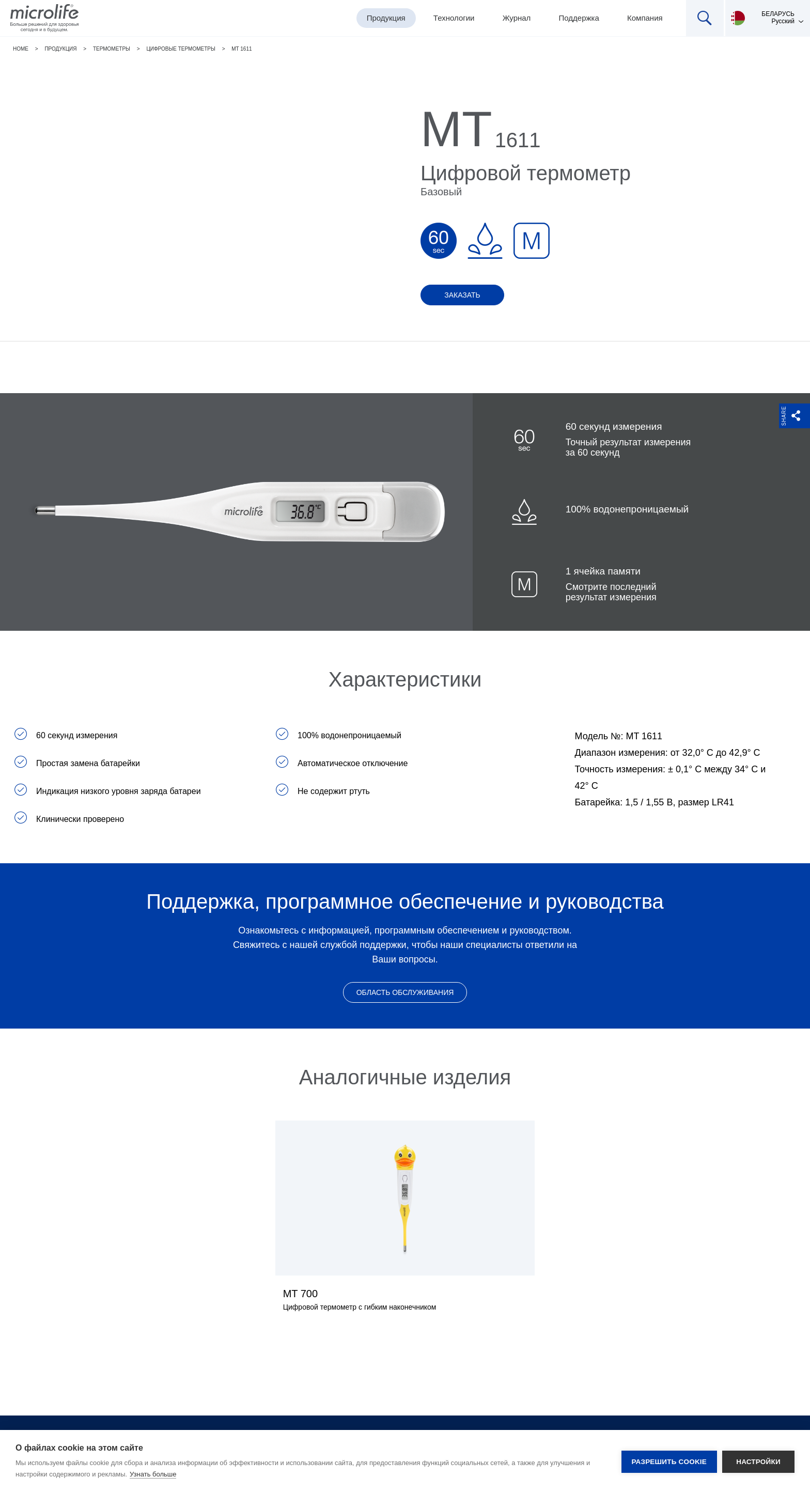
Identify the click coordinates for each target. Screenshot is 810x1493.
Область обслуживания (405, 992)
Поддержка (579, 17)
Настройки (758, 1462)
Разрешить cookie (669, 1462)
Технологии (454, 17)
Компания (645, 17)
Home (20, 49)
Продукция (386, 17)
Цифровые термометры (180, 49)
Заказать (462, 295)
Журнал (517, 17)
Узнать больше (153, 1474)
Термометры (111, 49)
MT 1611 (241, 49)
